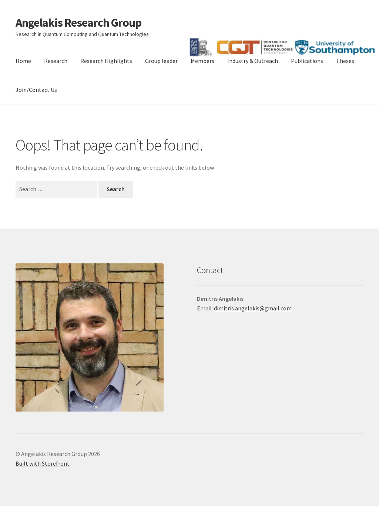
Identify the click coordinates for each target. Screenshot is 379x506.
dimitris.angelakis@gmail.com (253, 308)
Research (55, 60)
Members (202, 60)
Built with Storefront (43, 463)
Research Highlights (106, 60)
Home (23, 60)
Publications (307, 60)
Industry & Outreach (252, 60)
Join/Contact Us (36, 89)
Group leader (161, 60)
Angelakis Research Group (78, 22)
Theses (345, 60)
